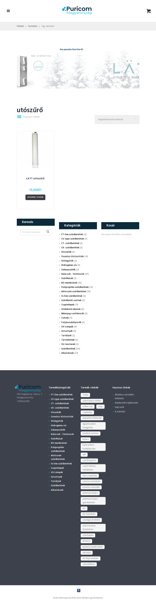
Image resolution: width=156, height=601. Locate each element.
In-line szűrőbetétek (71, 296)
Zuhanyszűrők (68, 270)
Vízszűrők (66, 252)
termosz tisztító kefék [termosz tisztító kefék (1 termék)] (93, 547)
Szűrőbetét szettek (71, 300)
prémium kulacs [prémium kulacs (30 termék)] (90, 493)
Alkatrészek (67, 353)
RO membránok (69, 283)
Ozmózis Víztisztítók (72, 256)
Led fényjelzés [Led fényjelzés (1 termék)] (89, 460)
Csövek (65, 318)
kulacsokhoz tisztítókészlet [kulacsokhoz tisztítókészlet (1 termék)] (89, 446)
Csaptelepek (67, 305)
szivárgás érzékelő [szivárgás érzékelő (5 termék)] (91, 520)
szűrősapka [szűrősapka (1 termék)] (88, 535)
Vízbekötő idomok (71, 309)
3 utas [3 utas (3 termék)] (85, 395)
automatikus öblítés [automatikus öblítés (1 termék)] (92, 401)
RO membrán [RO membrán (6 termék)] (89, 514)
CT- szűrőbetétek (70, 243)
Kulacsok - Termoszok (72, 274)
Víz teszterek (68, 344)
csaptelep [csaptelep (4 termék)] (87, 412)
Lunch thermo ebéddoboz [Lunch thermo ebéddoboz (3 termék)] (89, 468)
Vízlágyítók (67, 261)
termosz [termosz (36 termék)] (86, 541)
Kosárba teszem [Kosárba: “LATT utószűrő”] (35, 197)
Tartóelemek (68, 340)
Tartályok (66, 335)
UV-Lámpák (67, 327)
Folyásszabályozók (71, 322)
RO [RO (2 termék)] (84, 508)
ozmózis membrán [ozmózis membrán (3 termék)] (91, 481)
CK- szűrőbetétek (70, 248)
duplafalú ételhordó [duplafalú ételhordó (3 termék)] (92, 418)
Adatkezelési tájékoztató (126, 403)
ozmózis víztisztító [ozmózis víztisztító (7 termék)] (91, 487)
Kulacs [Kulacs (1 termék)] (86, 439)
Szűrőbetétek (68, 349)
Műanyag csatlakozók (72, 313)
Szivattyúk (67, 331)
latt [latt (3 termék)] (84, 454)
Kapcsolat (119, 407)
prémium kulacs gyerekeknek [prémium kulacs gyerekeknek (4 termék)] (90, 500)
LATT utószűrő (35, 179)
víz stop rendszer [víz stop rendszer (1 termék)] (91, 558)
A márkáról (120, 412)
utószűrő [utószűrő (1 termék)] (87, 553)
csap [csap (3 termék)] (100, 406)
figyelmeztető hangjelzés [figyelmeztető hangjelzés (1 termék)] (89, 426)
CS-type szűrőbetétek (72, 239)
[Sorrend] (117, 119)
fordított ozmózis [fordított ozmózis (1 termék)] (91, 433)
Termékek (32, 26)
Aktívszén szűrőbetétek (73, 291)
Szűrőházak (67, 278)
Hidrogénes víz (69, 265)
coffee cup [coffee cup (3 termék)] (88, 406)
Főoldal (20, 26)
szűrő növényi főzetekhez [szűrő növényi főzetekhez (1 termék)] (89, 527)
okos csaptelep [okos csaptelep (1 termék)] (90, 476)
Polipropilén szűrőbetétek (75, 287)
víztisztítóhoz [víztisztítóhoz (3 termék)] (89, 564)
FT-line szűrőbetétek (72, 234)
